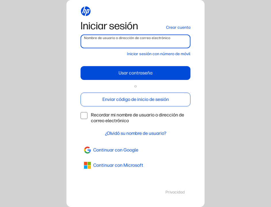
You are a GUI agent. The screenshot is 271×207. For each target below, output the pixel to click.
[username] (135, 41)
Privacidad (175, 192)
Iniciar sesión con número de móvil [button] (158, 53)
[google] (135, 150)
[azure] (135, 165)
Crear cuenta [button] (178, 27)
